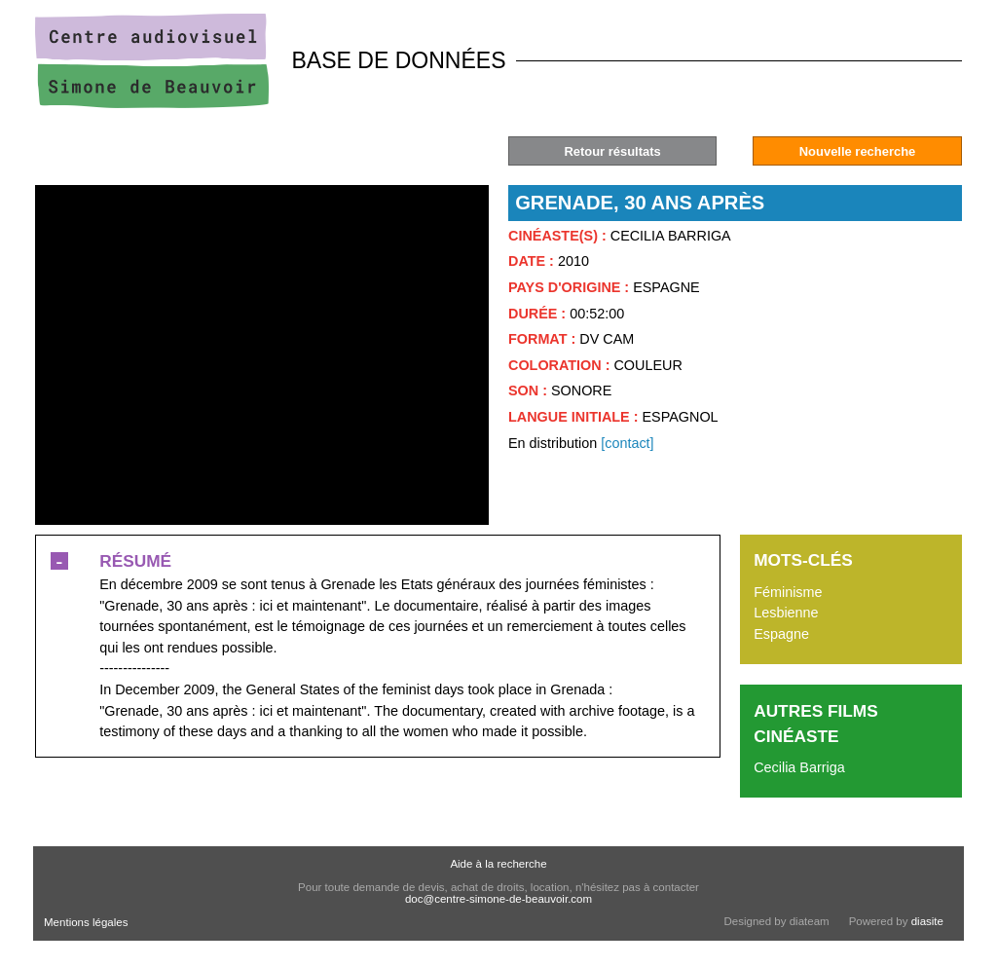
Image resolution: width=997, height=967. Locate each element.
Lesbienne (786, 612)
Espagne (781, 634)
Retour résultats (612, 151)
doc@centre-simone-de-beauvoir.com (498, 899)
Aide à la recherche (498, 864)
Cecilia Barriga (799, 767)
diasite (927, 921)
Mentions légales (86, 922)
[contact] (627, 443)
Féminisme (788, 592)
